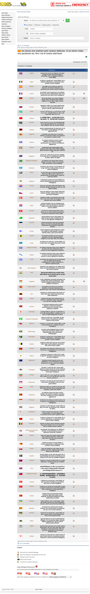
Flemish (32, 235)
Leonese (31, 306)
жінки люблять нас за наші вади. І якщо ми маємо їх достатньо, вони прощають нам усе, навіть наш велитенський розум (52, 502)
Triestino (31, 486)
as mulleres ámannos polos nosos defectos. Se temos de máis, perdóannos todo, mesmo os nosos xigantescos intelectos (52, 249)
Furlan (31, 243)
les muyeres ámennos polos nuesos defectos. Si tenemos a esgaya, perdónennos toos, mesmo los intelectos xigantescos (52, 142)
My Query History (25, 12)
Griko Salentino (32, 268)
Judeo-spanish (32, 286)
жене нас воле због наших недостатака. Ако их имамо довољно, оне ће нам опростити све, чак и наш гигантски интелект (52, 437)
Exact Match (28, 25)
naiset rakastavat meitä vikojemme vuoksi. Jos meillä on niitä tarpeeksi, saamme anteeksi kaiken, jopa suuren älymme (52, 231)
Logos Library (20, 47)
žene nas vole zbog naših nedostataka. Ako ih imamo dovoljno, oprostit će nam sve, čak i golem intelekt (52, 187)
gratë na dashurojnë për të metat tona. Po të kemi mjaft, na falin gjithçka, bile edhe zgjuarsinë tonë (52, 130)
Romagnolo (32, 411)
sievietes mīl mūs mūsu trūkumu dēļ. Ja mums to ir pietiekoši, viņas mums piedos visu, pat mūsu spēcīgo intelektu (52, 300)
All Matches (37, 25)
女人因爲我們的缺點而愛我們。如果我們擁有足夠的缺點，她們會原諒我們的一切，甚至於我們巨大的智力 (52, 475)
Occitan (32, 348)
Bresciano (31, 168)
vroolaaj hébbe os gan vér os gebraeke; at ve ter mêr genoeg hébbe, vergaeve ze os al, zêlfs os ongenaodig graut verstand (52, 313)
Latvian (32, 298)
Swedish (31, 456)
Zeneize (32, 536)
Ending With (55, 25)
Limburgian (32, 311)
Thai (31, 468)
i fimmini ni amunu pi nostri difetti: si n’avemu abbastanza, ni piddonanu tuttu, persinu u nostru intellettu (52, 444)
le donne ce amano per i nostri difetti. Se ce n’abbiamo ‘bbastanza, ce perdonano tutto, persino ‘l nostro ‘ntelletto (52, 338)
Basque (32, 147)
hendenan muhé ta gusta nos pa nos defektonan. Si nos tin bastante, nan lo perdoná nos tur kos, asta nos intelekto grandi (52, 362)
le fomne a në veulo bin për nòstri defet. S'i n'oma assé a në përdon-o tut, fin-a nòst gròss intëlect (52, 382)
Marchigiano (31, 336)
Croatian (31, 185)
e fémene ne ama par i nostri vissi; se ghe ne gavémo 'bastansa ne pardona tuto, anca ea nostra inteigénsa (52, 356)
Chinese (31, 118)
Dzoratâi (31, 210)
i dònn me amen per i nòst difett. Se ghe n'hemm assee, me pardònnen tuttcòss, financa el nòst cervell (52, 319)
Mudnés (32, 344)
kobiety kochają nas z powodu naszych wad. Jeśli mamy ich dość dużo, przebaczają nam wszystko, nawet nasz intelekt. (52, 388)
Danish (32, 197)
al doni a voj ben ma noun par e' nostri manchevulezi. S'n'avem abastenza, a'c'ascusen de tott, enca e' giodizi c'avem (52, 413)
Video (45, 47)
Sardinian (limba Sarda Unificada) (32, 430)
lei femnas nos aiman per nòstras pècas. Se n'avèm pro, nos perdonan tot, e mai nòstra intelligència (52, 401)
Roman (32, 419)
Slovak (31, 448)
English (32, 73)
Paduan (32, 356)
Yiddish (32, 526)
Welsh (31, 521)
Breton (31, 172)
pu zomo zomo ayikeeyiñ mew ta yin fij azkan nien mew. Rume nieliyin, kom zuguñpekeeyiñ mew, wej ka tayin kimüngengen (53, 331)
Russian (32, 107)
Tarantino (31, 460)
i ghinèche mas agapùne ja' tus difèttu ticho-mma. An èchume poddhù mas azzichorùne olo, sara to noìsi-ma (52, 268)
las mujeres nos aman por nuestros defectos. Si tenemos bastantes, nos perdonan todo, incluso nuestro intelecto (52, 88)
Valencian (31, 508)
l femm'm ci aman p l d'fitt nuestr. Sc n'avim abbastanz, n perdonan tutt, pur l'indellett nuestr (52, 462)
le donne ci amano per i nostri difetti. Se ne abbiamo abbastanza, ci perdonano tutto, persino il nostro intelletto (52, 82)
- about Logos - (39, 589)
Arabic (31, 111)
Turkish (32, 496)
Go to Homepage (24, 45)
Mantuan (31, 323)
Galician (32, 255)
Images (31, 47)
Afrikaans (31, 122)
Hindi (31, 272)
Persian (32, 375)
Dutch (31, 205)
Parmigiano (32, 369)
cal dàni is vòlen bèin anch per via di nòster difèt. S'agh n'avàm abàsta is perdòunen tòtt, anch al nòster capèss (52, 344)
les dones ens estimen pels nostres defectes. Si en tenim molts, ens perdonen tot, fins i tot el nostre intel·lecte (52, 508)
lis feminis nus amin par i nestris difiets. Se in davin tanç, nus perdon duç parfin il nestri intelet (52, 243)
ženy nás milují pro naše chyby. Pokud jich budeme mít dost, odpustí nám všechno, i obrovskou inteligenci (52, 193)
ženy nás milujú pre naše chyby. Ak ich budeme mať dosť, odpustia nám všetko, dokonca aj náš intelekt (52, 450)
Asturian (31, 142)
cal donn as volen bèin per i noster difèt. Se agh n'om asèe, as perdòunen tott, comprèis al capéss (52, 407)
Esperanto (31, 218)
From (26, 29)
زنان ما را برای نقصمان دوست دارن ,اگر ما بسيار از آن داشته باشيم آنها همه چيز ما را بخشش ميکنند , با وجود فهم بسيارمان (52, 376)
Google (27, 47)
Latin (31, 294)
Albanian (31, 129)
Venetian (31, 513)
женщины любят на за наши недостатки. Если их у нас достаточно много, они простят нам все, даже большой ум (52, 107)
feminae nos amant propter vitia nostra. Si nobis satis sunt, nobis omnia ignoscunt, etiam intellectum (52, 294)
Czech (31, 193)
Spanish (32, 86)
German (32, 98)
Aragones (31, 134)
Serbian (32, 435)
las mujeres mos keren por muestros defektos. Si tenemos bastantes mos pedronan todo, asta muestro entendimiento (52, 288)
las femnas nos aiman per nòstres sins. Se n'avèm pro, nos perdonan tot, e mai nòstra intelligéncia (52, 350)
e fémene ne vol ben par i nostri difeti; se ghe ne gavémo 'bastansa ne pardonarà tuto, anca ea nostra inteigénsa (52, 482)
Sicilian (32, 444)
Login (75, 12)
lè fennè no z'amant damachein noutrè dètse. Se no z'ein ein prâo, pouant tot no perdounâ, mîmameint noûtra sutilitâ (52, 212)
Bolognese (31, 156)
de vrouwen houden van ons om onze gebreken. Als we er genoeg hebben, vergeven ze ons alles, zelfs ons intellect (52, 237)
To (27, 33)
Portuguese (32, 394)
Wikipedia (40, 47)
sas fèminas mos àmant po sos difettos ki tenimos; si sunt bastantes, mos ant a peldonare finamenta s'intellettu (52, 431)
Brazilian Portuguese (31, 160)
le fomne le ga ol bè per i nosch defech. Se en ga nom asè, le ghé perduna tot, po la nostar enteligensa (52, 168)
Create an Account (84, 12)
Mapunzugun (31, 331)
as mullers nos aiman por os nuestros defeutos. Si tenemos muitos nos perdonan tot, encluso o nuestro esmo (52, 136)
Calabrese (31, 181)
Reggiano (31, 407)
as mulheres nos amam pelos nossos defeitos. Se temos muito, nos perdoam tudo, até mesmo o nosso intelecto (52, 162)
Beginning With (46, 25)
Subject (26, 38)
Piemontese (31, 382)
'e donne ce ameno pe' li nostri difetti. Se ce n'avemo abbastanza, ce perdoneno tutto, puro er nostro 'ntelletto (52, 419)
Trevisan (31, 482)
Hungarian (31, 281)
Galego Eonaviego (32, 247)
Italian (31, 82)
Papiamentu (31, 360)
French (32, 93)
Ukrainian (31, 501)
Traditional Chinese (31, 473)
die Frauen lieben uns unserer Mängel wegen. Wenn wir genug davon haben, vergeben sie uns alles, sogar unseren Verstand (52, 100)
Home (18, 12)
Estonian (31, 222)
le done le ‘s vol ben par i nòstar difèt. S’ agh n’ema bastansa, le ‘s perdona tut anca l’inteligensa (52, 325)
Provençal (31, 400)
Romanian (31, 423)
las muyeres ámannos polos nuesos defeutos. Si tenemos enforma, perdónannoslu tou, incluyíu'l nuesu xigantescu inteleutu (52, 306)
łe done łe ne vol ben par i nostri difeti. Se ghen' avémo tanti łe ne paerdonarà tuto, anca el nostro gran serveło (52, 514)
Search (26, 20)
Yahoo (35, 47)
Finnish (32, 231)
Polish (31, 386)
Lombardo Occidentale (32, 319)
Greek (31, 259)
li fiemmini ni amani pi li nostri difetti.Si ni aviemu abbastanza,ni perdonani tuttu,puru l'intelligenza (52, 181)
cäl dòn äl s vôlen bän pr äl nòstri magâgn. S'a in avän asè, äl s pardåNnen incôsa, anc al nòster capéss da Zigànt (52, 156)
